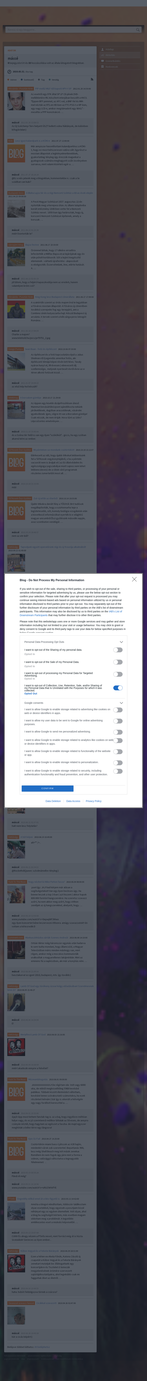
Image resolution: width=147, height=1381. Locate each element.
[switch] (118, 649)
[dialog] (73, 690)
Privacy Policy (93, 801)
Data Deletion (53, 801)
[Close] (135, 580)
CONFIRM (47, 788)
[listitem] (73, 642)
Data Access (73, 801)
